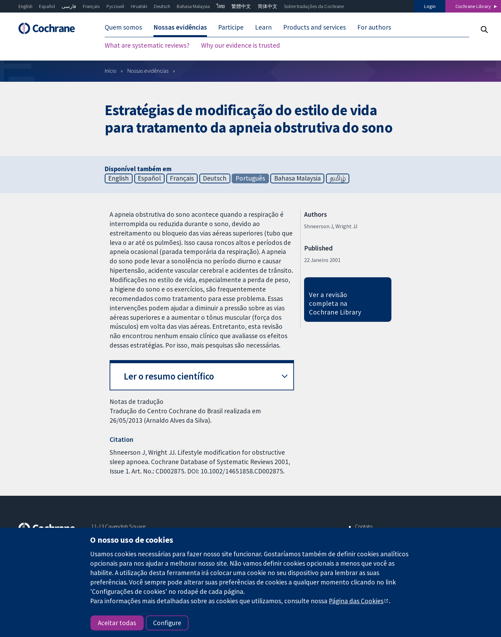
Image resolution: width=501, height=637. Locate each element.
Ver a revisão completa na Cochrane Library (335, 303)
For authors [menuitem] (374, 27)
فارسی (69, 6)
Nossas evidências (147, 70)
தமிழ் (338, 178)
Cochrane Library (473, 6)
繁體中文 (241, 6)
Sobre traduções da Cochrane (314, 6)
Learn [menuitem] (263, 27)
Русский (115, 6)
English (25, 6)
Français (91, 6)
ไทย (220, 6)
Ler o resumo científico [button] (169, 376)
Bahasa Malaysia (193, 6)
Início (111, 70)
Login (430, 6)
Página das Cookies (356, 601)
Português (250, 178)
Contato (364, 526)
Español (47, 6)
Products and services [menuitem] (314, 27)
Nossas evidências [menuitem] (180, 27)
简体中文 (267, 6)
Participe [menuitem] (231, 27)
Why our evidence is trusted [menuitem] (240, 45)
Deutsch (162, 6)
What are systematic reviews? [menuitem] (147, 45)
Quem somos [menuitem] (123, 27)
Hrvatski (139, 6)
